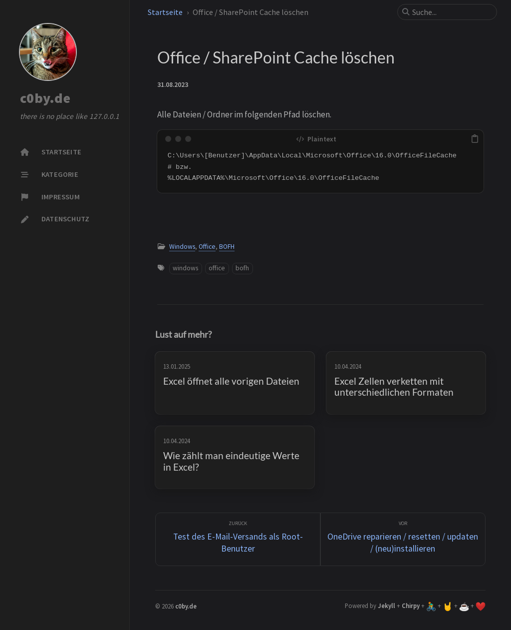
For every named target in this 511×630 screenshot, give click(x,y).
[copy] (475, 139)
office (217, 268)
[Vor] (403, 539)
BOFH (227, 246)
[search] (451, 11)
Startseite (165, 12)
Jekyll (386, 606)
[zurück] (237, 539)
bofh (242, 268)
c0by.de (45, 98)
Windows (182, 246)
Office (207, 246)
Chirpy (411, 606)
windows (185, 268)
